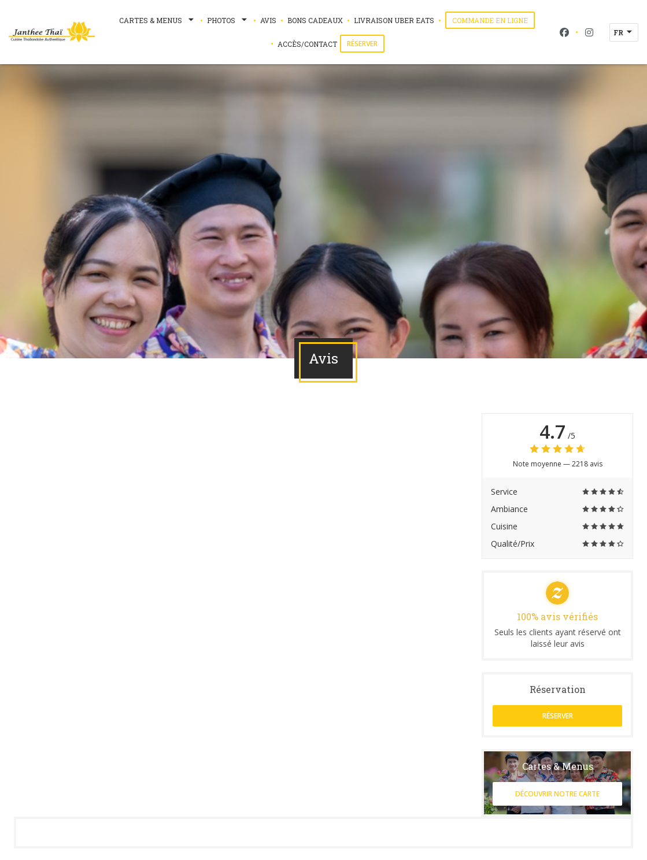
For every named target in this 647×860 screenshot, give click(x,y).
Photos (228, 20)
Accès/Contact (307, 44)
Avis (268, 20)
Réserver (362, 44)
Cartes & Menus (157, 20)
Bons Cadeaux (315, 20)
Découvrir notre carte (557, 794)
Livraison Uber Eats (394, 19)
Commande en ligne (493, 20)
